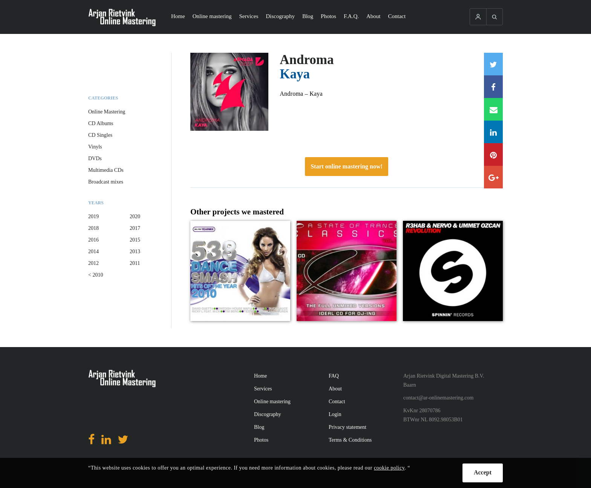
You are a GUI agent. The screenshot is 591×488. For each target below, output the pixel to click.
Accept (482, 472)
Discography (280, 16)
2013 (135, 251)
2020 (135, 216)
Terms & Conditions (350, 440)
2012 (93, 263)
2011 (135, 263)
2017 (135, 228)
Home (178, 16)
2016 (93, 240)
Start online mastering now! (347, 166)
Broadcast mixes (105, 182)
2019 (93, 216)
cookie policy (389, 468)
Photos (328, 16)
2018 (93, 228)
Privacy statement (347, 427)
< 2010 (95, 275)
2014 (93, 251)
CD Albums (100, 123)
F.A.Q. (351, 16)
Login (335, 414)
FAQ (334, 376)
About (373, 16)
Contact (397, 16)
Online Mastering (106, 112)
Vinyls (95, 147)
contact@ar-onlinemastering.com (438, 398)
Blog (307, 16)
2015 (135, 240)
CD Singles (100, 135)
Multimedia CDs (106, 170)
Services (248, 16)
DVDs (95, 158)
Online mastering (212, 16)
